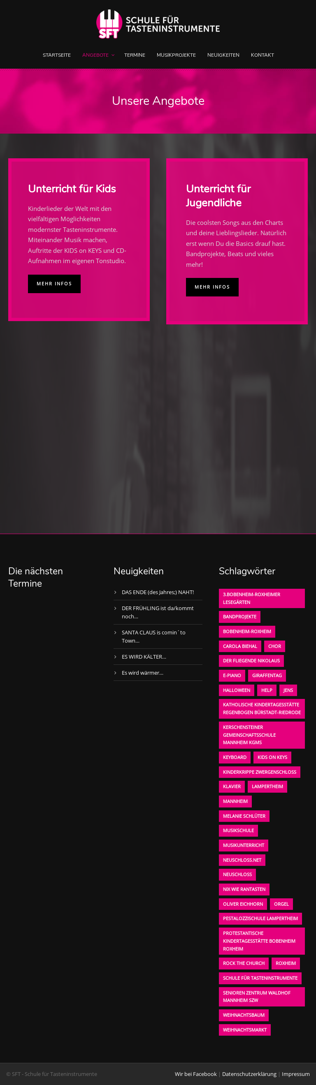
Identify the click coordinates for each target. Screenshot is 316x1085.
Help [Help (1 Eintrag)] (266, 690)
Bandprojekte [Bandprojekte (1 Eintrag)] (239, 616)
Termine (134, 55)
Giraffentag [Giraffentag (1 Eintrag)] (267, 675)
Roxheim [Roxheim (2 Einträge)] (286, 963)
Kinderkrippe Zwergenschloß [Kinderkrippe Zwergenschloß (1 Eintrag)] (259, 772)
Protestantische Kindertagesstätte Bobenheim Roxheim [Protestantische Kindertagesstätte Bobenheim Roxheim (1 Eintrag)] (259, 940)
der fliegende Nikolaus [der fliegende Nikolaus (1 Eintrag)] (251, 660)
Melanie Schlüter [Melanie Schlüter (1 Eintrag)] (244, 816)
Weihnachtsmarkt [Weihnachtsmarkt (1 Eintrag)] (245, 1030)
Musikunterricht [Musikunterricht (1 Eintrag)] (243, 845)
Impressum (296, 1074)
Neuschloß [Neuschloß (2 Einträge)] (237, 874)
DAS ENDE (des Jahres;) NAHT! (158, 592)
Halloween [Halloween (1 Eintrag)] (236, 690)
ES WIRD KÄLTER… (144, 656)
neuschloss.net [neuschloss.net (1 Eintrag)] (242, 860)
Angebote (95, 55)
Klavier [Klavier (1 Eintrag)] (232, 786)
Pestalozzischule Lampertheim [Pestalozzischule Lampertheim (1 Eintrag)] (260, 918)
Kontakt (262, 55)
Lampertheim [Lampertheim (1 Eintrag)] (267, 786)
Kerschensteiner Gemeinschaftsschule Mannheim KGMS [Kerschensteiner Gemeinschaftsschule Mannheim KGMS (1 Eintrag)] (249, 734)
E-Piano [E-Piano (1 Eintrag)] (232, 675)
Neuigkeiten (223, 55)
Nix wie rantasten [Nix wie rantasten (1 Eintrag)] (244, 889)
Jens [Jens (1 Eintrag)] (288, 690)
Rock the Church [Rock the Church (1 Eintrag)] (244, 963)
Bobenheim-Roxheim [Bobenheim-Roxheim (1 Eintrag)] (247, 631)
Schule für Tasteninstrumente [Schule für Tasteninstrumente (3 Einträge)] (260, 978)
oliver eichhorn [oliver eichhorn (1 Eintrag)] (243, 904)
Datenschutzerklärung (249, 1074)
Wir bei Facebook (196, 1074)
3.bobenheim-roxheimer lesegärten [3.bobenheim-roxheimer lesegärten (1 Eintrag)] (251, 598)
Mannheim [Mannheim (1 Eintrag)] (235, 801)
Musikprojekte (176, 55)
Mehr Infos (54, 283)
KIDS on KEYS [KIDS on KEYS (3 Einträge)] (272, 757)
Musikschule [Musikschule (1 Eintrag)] (238, 830)
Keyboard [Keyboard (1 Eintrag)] (234, 757)
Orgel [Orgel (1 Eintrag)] (281, 904)
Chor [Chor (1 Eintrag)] (274, 646)
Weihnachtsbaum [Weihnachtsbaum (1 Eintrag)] (244, 1015)
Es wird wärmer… (142, 672)
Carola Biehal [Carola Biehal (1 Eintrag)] (240, 646)
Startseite (57, 55)
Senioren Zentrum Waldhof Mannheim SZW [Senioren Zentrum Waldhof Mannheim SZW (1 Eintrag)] (256, 997)
